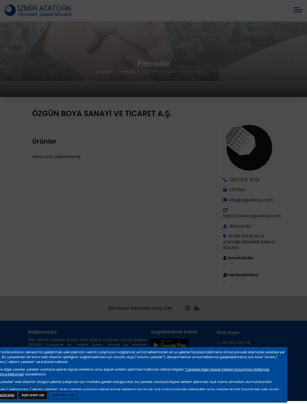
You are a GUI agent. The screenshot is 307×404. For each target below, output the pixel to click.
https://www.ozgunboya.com (252, 216)
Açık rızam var (33, 395)
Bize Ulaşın (228, 332)
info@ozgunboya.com (250, 200)
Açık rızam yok (63, 395)
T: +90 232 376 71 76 (233, 342)
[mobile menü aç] (298, 9)
